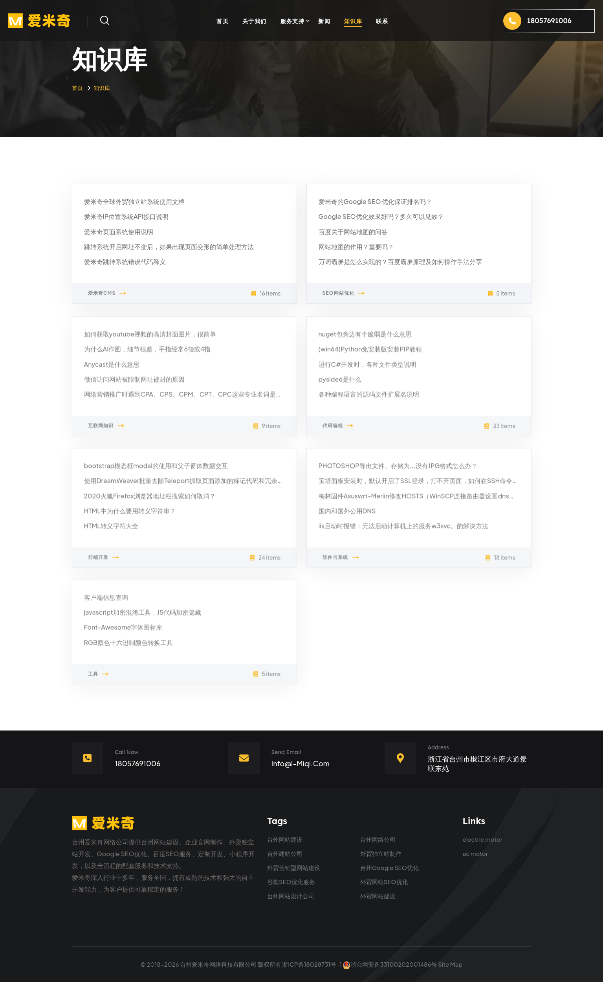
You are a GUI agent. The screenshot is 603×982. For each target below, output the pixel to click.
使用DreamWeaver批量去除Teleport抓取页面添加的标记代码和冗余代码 (187, 485)
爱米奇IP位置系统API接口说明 (126, 217)
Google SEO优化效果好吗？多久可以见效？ (381, 217)
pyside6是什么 (340, 384)
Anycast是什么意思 (112, 369)
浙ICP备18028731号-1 (312, 964)
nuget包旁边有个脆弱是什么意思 (365, 338)
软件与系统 (341, 562)
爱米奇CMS (107, 293)
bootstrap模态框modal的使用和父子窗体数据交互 (156, 470)
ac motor (475, 853)
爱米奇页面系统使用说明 (118, 232)
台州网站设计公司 (290, 895)
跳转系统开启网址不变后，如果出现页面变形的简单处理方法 (169, 247)
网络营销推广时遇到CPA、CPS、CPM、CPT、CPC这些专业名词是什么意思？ (196, 399)
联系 (382, 20)
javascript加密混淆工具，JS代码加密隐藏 (143, 617)
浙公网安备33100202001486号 (390, 964)
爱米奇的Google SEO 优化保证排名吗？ (376, 202)
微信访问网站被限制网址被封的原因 (134, 384)
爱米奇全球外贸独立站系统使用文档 (134, 202)
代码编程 (338, 430)
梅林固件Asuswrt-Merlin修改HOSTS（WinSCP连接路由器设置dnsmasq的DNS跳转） (442, 500)
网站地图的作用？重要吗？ (356, 247)
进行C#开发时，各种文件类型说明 (368, 369)
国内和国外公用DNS (347, 515)
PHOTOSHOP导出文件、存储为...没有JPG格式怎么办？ (398, 470)
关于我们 (254, 20)
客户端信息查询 (106, 602)
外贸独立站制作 (380, 853)
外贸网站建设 (378, 895)
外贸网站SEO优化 (384, 881)
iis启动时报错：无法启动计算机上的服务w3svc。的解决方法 (404, 530)
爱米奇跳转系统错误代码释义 (125, 262)
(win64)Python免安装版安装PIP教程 (370, 353)
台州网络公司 (378, 839)
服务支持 (292, 20)
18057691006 (138, 763)
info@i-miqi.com (300, 763)
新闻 (324, 20)
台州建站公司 (284, 853)
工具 (98, 679)
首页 (222, 20)
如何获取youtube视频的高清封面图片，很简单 (150, 338)
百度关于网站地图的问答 (353, 232)
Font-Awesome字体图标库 (123, 632)
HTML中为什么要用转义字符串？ (130, 515)
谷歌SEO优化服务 (291, 881)
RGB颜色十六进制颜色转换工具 (128, 647)
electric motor (483, 839)
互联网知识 (106, 430)
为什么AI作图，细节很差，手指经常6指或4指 (147, 353)
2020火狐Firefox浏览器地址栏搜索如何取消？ (150, 500)
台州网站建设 (284, 839)
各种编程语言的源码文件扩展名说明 (369, 399)
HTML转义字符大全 (111, 530)
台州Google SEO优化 (389, 867)
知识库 (353, 20)
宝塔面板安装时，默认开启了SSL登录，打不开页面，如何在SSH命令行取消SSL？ (434, 485)
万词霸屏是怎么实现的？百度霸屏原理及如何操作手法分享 (400, 262)
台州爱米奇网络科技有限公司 (218, 964)
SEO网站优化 (344, 293)
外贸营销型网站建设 (293, 867)
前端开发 (103, 562)
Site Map (450, 964)
